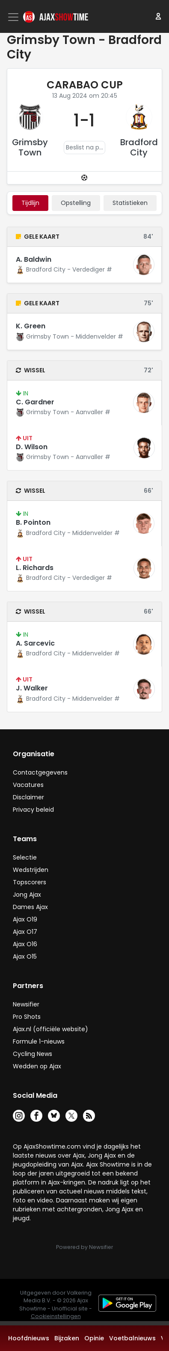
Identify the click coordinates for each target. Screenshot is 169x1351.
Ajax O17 (25, 931)
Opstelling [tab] (76, 203)
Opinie (94, 1338)
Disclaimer (28, 797)
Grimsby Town (30, 147)
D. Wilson (31, 447)
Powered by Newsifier (84, 1247)
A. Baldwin (33, 259)
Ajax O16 (25, 944)
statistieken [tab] (130, 203)
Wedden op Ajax (37, 1066)
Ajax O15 (25, 956)
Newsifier (26, 1004)
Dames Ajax (30, 907)
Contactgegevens (40, 772)
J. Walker (32, 688)
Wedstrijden (30, 870)
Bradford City (139, 147)
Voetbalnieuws (132, 1338)
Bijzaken (66, 1338)
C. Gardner (35, 402)
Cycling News (32, 1054)
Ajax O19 (25, 919)
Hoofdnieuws (28, 1338)
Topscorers (29, 882)
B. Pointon (33, 522)
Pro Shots (27, 1016)
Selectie (25, 857)
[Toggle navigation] (14, 17)
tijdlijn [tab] (30, 203)
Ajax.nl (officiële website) (50, 1029)
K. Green (30, 326)
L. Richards (34, 568)
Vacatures (28, 785)
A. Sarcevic (35, 643)
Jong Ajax (27, 894)
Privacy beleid (33, 809)
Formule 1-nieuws (39, 1041)
